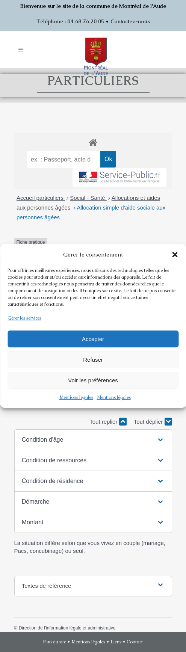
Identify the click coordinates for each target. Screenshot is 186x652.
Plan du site (54, 642)
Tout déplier (153, 422)
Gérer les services (24, 318)
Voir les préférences (93, 380)
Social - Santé (88, 198)
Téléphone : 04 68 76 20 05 (70, 21)
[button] (174, 254)
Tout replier (107, 422)
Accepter (93, 339)
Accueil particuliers (41, 198)
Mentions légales (76, 397)
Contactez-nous (130, 21)
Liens (115, 642)
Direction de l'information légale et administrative (67, 628)
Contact (135, 642)
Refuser (93, 359)
